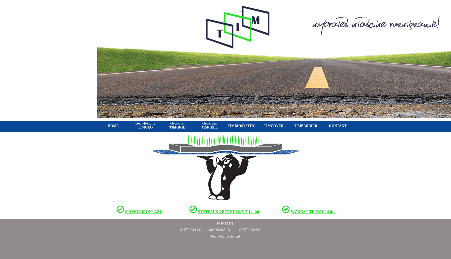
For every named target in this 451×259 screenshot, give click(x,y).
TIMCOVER (274, 126)
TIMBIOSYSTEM (241, 126)
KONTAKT (338, 126)
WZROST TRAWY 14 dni (313, 212)
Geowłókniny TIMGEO (145, 125)
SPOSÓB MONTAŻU (144, 212)
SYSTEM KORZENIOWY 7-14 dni (228, 212)
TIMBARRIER (305, 126)
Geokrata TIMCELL (209, 125)
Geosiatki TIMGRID (177, 125)
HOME (113, 126)
